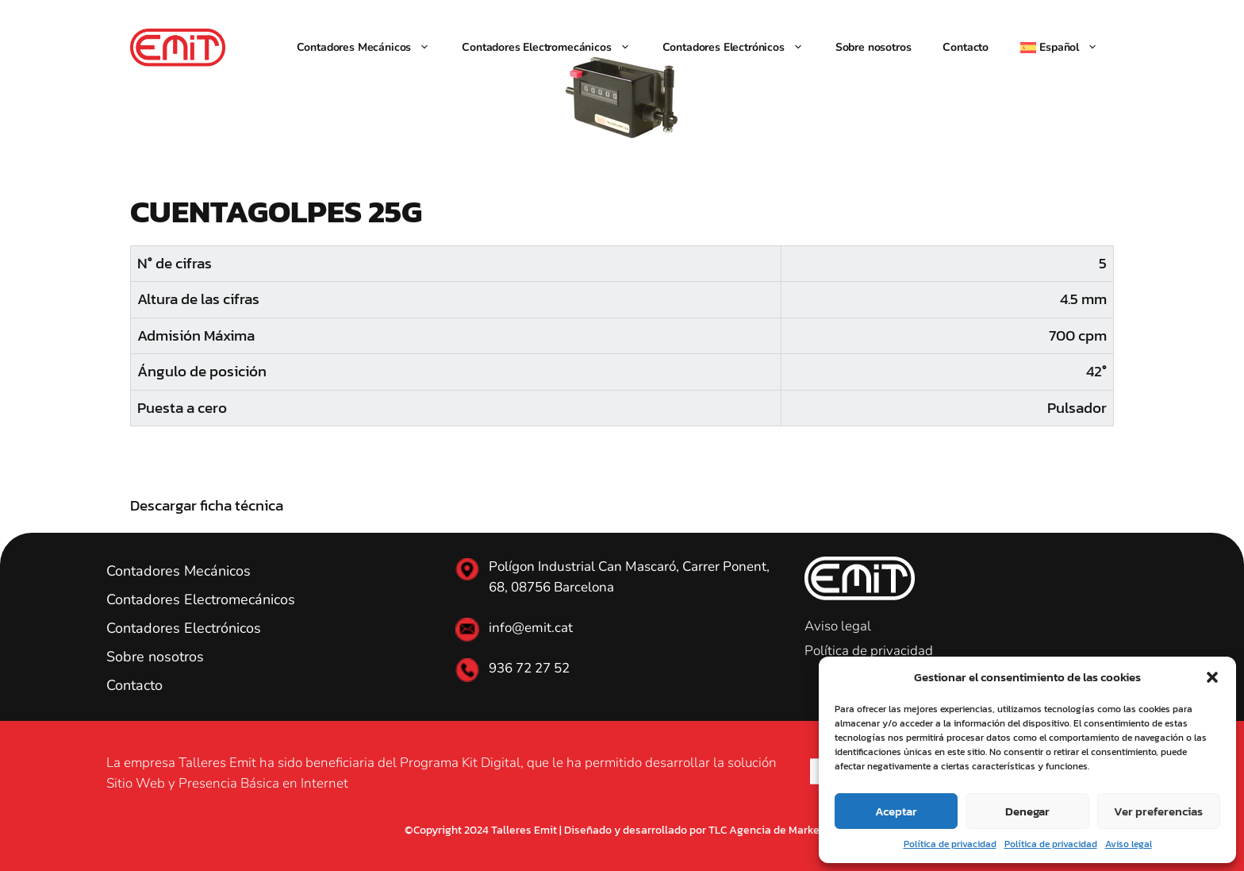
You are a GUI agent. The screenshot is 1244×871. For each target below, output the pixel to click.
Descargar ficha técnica (206, 505)
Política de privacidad (950, 844)
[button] (1212, 677)
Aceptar (896, 811)
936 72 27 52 (529, 668)
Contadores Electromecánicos (554, 47)
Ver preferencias (1158, 811)
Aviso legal (1128, 844)
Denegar (1027, 811)
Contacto (966, 47)
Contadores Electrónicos (741, 47)
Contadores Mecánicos (372, 47)
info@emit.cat (531, 628)
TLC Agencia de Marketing (773, 830)
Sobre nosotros (873, 47)
